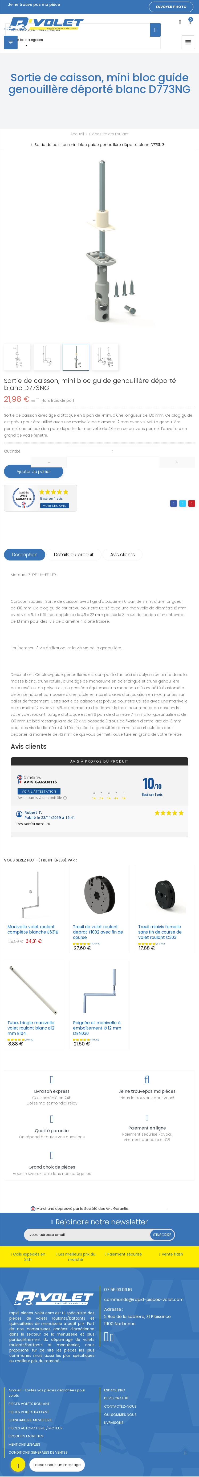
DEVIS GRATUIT (116, 1398)
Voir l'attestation (39, 792)
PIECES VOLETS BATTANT (29, 1412)
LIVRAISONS (114, 1423)
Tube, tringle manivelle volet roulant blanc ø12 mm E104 (31, 1028)
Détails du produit (76, 555)
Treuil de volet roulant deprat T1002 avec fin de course (98, 933)
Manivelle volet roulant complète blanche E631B (33, 930)
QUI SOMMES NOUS (120, 1414)
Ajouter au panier (35, 471)
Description (25, 555)
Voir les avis (54, 506)
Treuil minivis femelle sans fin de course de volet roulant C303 (160, 933)
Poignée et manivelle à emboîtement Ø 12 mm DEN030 (97, 1028)
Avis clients (125, 555)
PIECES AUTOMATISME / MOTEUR (36, 1428)
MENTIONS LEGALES (24, 1444)
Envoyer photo (171, 6)
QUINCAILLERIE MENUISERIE (30, 1420)
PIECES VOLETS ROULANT (29, 1404)
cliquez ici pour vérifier (148, 1209)
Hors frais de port (58, 400)
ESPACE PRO (114, 1390)
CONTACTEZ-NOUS (120, 1406)
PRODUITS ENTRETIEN (26, 1436)
